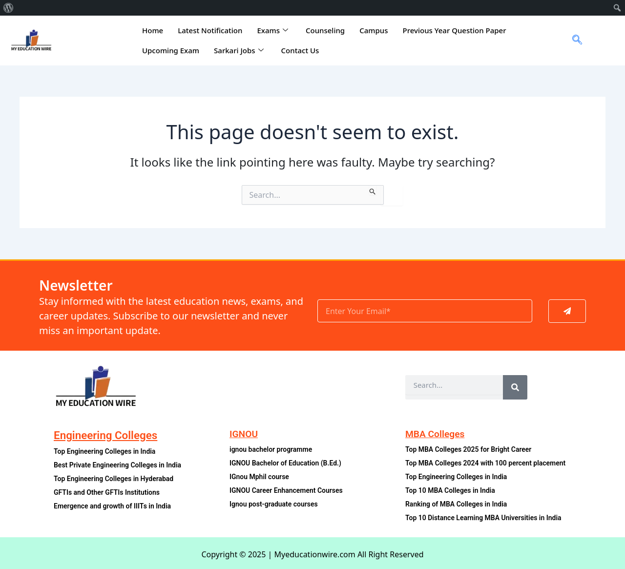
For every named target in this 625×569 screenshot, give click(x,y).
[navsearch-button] (573, 40)
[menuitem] (8, 8)
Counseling (325, 30)
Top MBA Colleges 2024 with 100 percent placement (487, 463)
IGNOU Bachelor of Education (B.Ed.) (287, 463)
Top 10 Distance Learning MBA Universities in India (485, 518)
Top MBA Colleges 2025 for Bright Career (470, 449)
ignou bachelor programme (271, 449)
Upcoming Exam (170, 50)
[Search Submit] (372, 190)
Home (152, 30)
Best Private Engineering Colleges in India (119, 465)
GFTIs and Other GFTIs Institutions (108, 492)
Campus (373, 30)
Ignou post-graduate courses (274, 504)
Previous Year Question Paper (454, 30)
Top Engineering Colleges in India (106, 451)
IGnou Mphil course (260, 477)
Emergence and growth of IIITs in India (114, 506)
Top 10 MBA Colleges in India (451, 490)
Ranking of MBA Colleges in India (457, 504)
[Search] (515, 387)
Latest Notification (210, 30)
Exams (272, 30)
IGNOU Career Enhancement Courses (287, 490)
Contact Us (300, 50)
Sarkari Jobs (239, 50)
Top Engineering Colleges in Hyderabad (115, 479)
